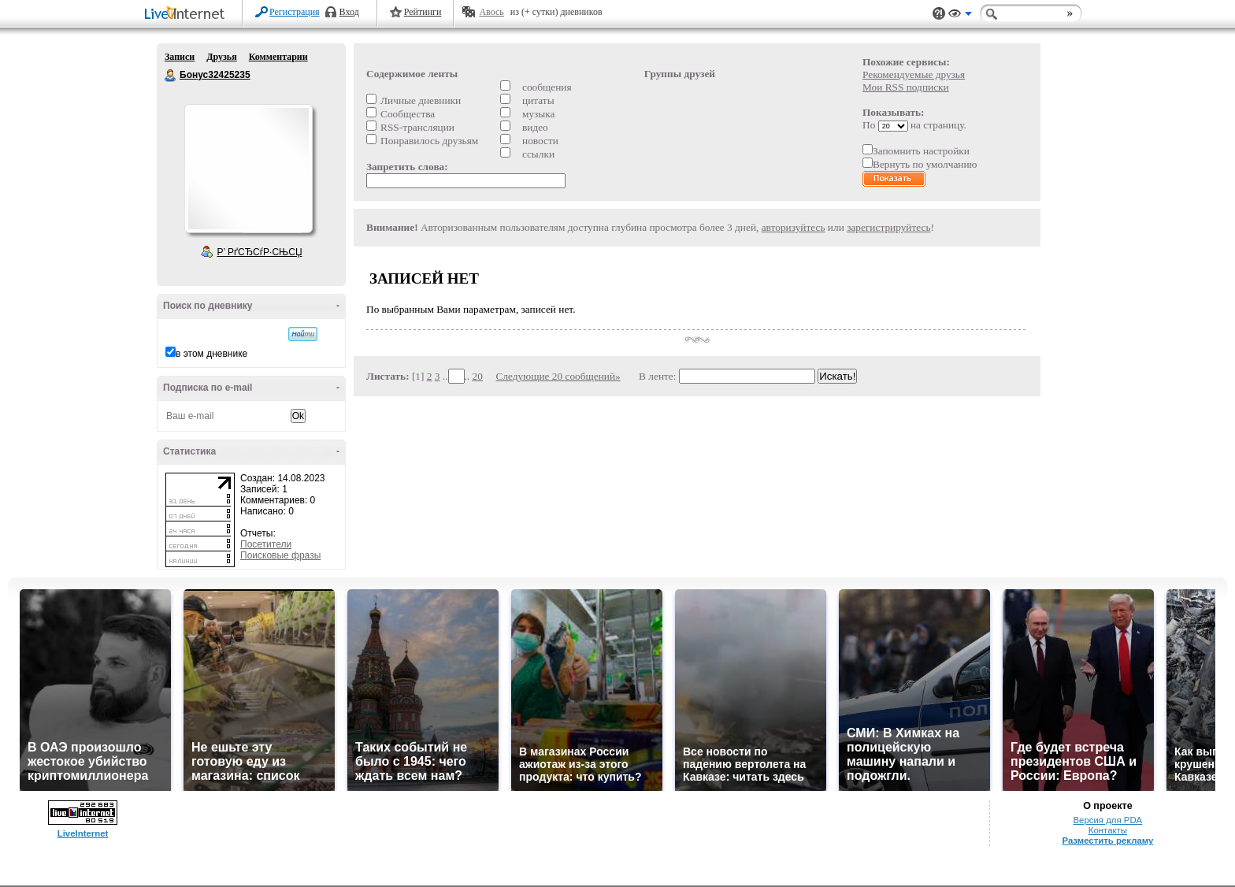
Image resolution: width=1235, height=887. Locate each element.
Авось (491, 11)
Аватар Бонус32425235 (248, 168)
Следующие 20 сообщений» (558, 376)
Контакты (1108, 830)
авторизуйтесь (793, 227)
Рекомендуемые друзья (913, 74)
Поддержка (939, 13)
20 (478, 376)
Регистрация (294, 11)
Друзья (221, 56)
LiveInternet (187, 14)
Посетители (265, 544)
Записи (180, 56)
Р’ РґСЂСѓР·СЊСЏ (259, 252)
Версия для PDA (1108, 820)
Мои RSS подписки (905, 87)
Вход (349, 11)
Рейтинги (423, 11)
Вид (960, 15)
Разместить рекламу (1107, 840)
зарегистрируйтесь (888, 227)
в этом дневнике (211, 353)
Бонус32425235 (171, 75)
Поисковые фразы (280, 555)
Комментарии (278, 56)
